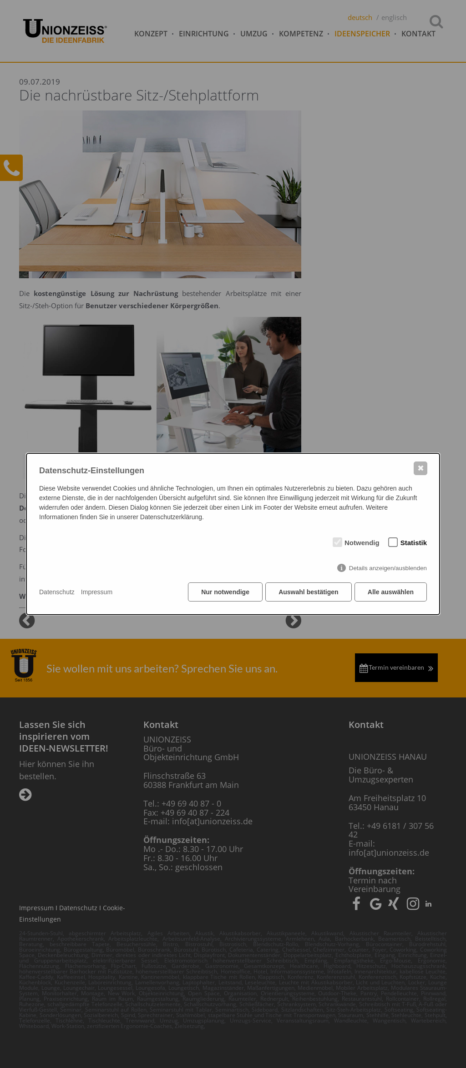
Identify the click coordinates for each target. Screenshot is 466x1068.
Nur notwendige (225, 592)
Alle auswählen (391, 592)
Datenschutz (57, 592)
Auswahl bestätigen (308, 592)
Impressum (96, 592)
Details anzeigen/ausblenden (388, 568)
